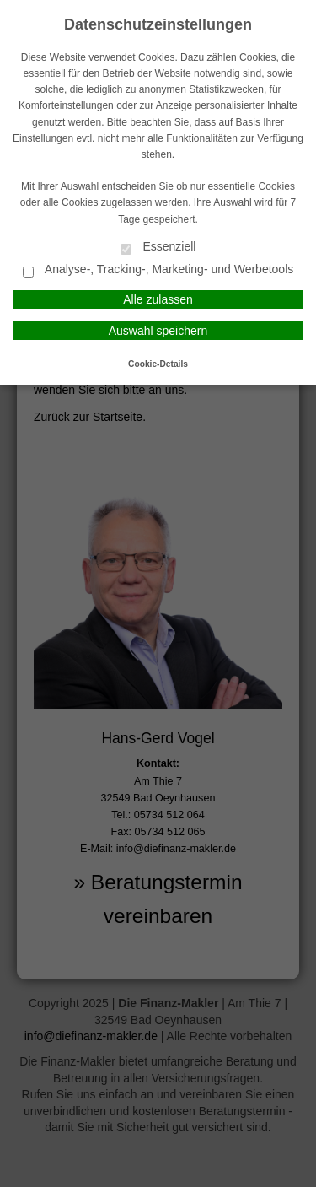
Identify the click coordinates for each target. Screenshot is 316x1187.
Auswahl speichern (158, 330)
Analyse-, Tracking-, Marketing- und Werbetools (158, 270)
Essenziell (158, 247)
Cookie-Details (158, 364)
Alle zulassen (158, 299)
